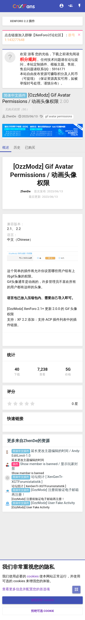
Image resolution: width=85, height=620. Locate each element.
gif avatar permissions (58, 116)
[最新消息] (79, 6)
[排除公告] (78, 35)
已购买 (30, 147)
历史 (17, 147)
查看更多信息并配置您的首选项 (26, 589)
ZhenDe (11, 116)
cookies (33, 576)
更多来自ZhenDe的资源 (28, 440)
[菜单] (6, 6)
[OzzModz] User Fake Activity (43, 503)
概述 (5, 147)
